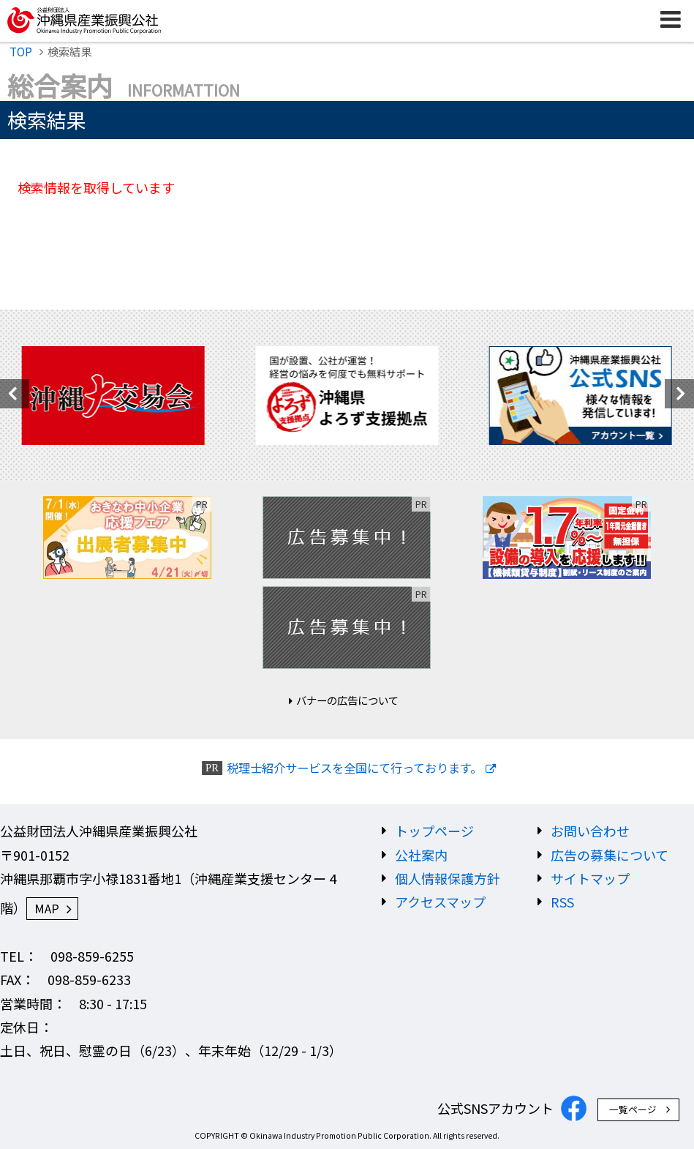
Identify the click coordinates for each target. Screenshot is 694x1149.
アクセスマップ (440, 901)
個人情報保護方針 (447, 878)
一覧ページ (633, 1109)
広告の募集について (609, 854)
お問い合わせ (590, 830)
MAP (46, 908)
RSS (562, 901)
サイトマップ (590, 878)
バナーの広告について (347, 700)
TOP (21, 51)
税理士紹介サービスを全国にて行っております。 (354, 768)
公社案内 (421, 854)
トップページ (434, 830)
